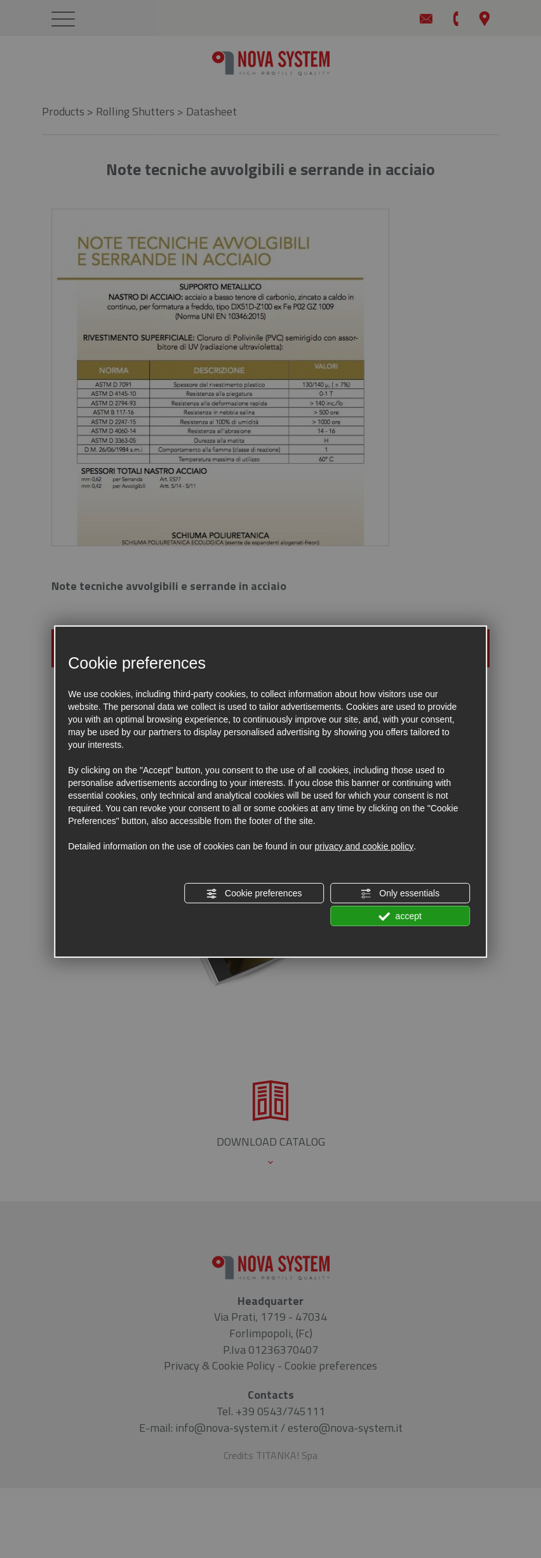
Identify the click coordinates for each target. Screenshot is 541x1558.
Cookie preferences (254, 894)
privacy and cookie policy (364, 846)
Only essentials (399, 894)
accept (400, 916)
